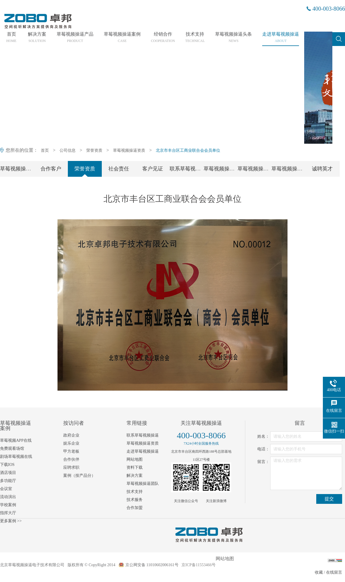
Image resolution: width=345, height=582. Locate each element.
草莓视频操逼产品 (75, 37)
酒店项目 (8, 472)
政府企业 (71, 435)
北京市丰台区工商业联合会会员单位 (188, 150)
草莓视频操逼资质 (129, 150)
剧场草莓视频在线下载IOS (16, 460)
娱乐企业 (71, 443)
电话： (263, 449)
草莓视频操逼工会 (292, 169)
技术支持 (195, 37)
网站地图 (134, 459)
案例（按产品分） (79, 475)
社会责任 (118, 169)
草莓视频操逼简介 (20, 169)
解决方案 (37, 37)
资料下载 (134, 467)
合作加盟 (134, 508)
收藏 (319, 572)
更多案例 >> (11, 521)
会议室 (6, 489)
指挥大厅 (8, 513)
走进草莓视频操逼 (280, 37)
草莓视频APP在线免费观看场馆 (16, 444)
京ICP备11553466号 (198, 565)
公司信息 (68, 150)
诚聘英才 (322, 169)
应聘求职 (71, 467)
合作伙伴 (71, 459)
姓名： (263, 436)
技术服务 (134, 500)
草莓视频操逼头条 (233, 37)
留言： (263, 462)
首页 (11, 37)
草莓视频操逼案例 (122, 37)
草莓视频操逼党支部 (260, 169)
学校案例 (8, 505)
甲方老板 (71, 451)
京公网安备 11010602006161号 (152, 565)
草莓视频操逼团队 (224, 169)
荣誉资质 (94, 150)
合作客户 (51, 169)
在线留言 (334, 572)
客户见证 (152, 169)
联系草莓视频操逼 (190, 169)
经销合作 (163, 37)
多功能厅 (8, 481)
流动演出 (8, 497)
